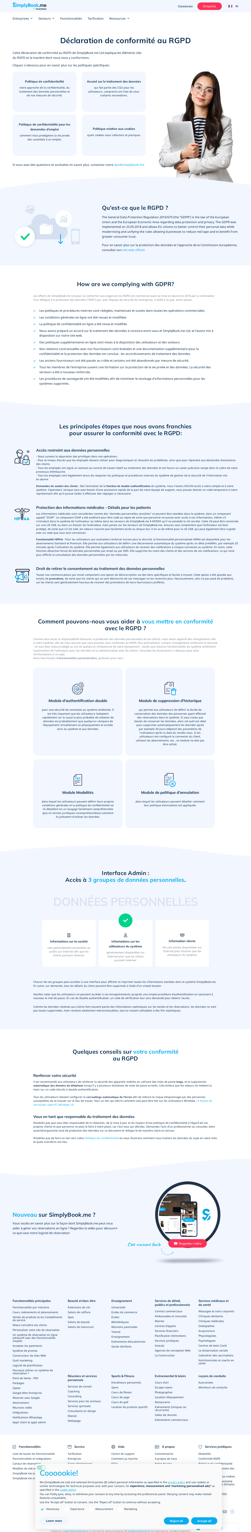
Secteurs (46, 18)
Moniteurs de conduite (213, 1387)
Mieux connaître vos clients (30, 1325)
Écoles (115, 1317)
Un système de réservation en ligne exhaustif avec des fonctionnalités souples (35, 1338)
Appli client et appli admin (29, 1422)
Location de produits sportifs (129, 1407)
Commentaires (164, 1453)
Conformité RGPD (209, 1458)
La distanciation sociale (213, 1350)
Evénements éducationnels (128, 1341)
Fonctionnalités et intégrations (32, 1458)
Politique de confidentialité (102, 1138)
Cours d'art (162, 1382)
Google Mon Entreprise (27, 1393)
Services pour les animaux (84, 1401)
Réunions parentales (124, 1327)
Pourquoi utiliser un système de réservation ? (33, 1371)
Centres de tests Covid (213, 1345)
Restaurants (162, 1402)
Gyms (114, 1387)
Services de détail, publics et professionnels (172, 1303)
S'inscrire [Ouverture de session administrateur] (209, 6)
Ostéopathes (206, 1326)
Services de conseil (80, 1386)
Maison (72, 1416)
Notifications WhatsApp (27, 1417)
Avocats (159, 1345)
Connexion (185, 6)
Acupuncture (207, 1331)
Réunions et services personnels (82, 1378)
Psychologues (207, 1340)
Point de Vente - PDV (25, 1378)
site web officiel (133, 250)
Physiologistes (207, 1336)
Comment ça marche (124, 1458)
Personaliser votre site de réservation (36, 1330)
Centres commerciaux (168, 1311)
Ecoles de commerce (124, 1312)
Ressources (119, 18)
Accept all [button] (204, 1521)
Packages (18, 1383)
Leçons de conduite (212, 1376)
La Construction (165, 1355)
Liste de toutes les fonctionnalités (34, 1453)
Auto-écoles (206, 1382)
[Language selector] (232, 6)
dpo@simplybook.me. (129, 165)
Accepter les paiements (27, 1345)
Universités (118, 1307)
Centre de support (123, 1453)
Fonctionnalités (71, 18)
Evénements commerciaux (171, 1420)
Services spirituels (79, 1406)
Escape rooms (163, 1387)
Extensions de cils (79, 1307)
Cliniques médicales (211, 1321)
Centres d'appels (165, 1326)
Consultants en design (82, 1411)
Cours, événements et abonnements (35, 1312)
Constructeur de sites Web (29, 1355)
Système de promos (25, 1350)
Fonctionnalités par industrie (31, 1307)
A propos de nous (166, 1458)
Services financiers (166, 1331)
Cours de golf (119, 1402)
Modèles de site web (26, 1468)
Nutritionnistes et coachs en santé (216, 1361)
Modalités (205, 1453)
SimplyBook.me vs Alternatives (32, 1478)
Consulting (74, 1396)
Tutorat (115, 1332)
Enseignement (121, 1301)
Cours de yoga (120, 1397)
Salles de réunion (166, 1415)
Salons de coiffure (79, 1312)
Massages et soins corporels (216, 1311)
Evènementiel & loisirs (170, 1376)
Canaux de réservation (27, 1463)
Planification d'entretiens (170, 1336)
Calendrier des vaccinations (216, 1355)
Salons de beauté (79, 1322)
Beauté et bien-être (82, 1301)
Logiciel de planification (28, 1365)
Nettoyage (74, 1421)
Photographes (164, 1392)
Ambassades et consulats (171, 1316)
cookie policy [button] (68, 1489)
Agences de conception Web (173, 1350)
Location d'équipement (169, 1397)
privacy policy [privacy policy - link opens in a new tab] (176, 1482)
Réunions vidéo (22, 1407)
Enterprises (23, 18)
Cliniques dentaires (211, 1316)
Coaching (74, 1391)
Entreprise (74, 1458)
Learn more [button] (54, 1521)
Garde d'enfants (121, 1346)
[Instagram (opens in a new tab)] (234, 1511)
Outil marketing (23, 1360)
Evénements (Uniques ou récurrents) (170, 1408)
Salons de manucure (81, 1327)
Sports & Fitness (122, 1376)
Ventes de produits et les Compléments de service (37, 1318)
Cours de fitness (121, 1392)
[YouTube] (226, 1511)
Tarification (96, 18)
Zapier (17, 1388)
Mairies (159, 1321)
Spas (71, 1317)
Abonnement (21, 1402)
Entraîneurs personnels (126, 1382)
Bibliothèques (120, 1322)
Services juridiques (167, 1340)
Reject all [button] (176, 1521)
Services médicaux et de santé (214, 1303)
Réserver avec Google (26, 1398)
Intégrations (20, 1412)
